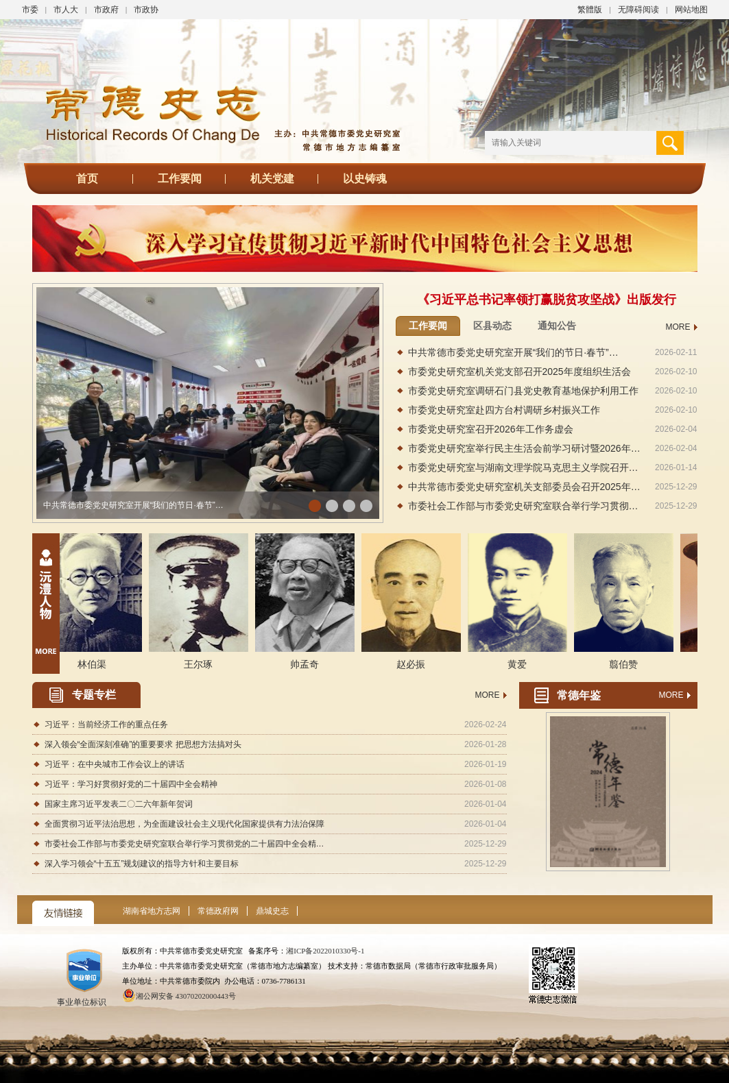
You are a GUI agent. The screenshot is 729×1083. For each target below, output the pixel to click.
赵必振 (414, 664)
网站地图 (691, 9)
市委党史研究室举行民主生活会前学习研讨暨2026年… (524, 448)
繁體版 (589, 9)
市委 (30, 9)
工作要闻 (180, 178)
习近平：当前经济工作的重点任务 (106, 724)
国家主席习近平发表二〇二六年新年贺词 (119, 804)
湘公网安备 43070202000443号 (186, 996)
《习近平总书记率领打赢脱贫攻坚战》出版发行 (546, 299)
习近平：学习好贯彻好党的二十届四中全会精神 (131, 784)
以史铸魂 (365, 178)
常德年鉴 (579, 695)
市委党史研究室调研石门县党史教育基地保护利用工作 (523, 390)
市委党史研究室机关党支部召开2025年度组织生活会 (519, 371)
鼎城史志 (272, 911)
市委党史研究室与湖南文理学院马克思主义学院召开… (523, 467)
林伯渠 (95, 664)
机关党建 (272, 178)
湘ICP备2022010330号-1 (325, 951)
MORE (678, 327)
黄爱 (520, 664)
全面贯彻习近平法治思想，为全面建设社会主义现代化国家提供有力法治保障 (184, 824)
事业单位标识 (84, 998)
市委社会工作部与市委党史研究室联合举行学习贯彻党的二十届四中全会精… (184, 844)
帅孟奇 (308, 664)
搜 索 (670, 143)
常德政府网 (218, 911)
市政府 (106, 9)
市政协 (146, 9)
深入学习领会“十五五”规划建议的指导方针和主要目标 (142, 863)
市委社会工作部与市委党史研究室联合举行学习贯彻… (523, 505)
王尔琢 (201, 664)
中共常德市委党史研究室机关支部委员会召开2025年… (524, 486)
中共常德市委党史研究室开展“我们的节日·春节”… (133, 505)
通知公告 (557, 325)
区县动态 (492, 325)
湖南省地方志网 (151, 911)
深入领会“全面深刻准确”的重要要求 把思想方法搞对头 (143, 744)
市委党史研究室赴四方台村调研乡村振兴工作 (504, 409)
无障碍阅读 (638, 9)
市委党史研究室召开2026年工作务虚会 (490, 429)
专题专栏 (94, 695)
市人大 (65, 9)
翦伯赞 (626, 664)
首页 (87, 178)
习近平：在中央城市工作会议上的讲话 (114, 764)
